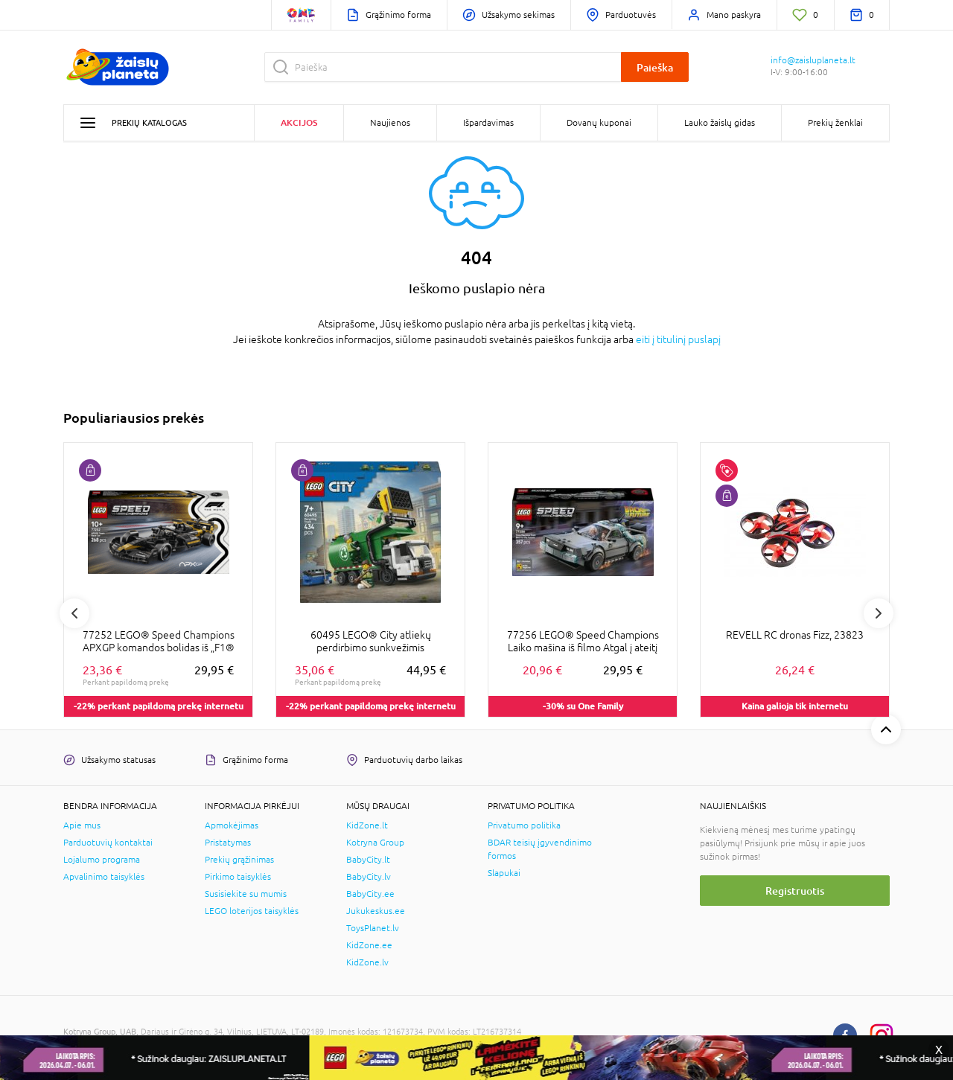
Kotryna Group (375, 842)
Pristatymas (228, 842)
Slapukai (504, 873)
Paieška (655, 67)
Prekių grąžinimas (239, 859)
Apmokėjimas (231, 825)
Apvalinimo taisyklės (103, 877)
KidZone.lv (367, 962)
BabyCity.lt (368, 859)
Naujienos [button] (390, 123)
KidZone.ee (369, 945)
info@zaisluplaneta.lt (813, 60)
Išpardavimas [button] (488, 123)
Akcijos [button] (299, 122)
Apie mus (82, 825)
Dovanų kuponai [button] (599, 123)
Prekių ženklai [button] (835, 123)
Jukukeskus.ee (375, 911)
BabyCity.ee (370, 894)
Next (878, 613)
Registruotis (794, 890)
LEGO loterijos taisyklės (252, 911)
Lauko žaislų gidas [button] (719, 123)
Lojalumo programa (101, 859)
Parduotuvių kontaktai (108, 842)
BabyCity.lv (368, 877)
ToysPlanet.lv (372, 928)
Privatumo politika (524, 825)
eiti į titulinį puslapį (678, 339)
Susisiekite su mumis (246, 894)
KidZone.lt (367, 825)
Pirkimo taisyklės (238, 877)
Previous (74, 613)
